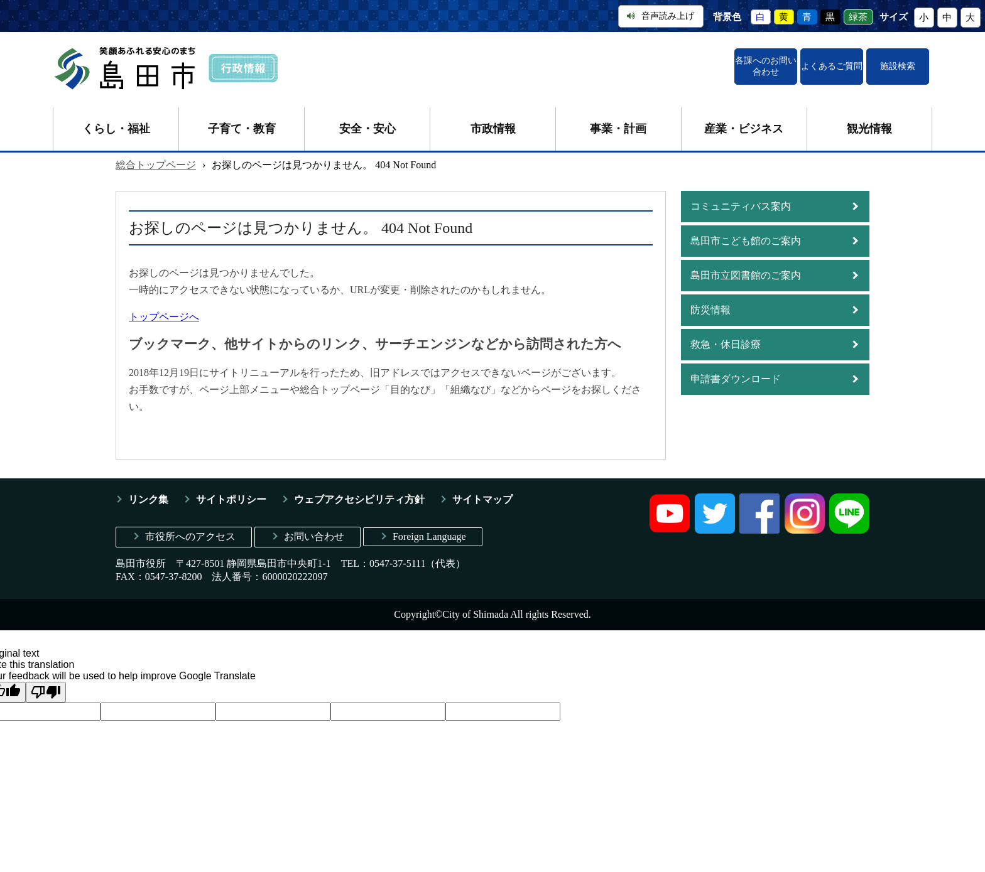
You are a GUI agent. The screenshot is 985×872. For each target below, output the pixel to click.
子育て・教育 (242, 120)
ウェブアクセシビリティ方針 (359, 491)
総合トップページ (156, 156)
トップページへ (164, 308)
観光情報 (869, 120)
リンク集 (148, 491)
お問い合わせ (314, 528)
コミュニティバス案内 (740, 198)
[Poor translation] (46, 684)
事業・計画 (618, 120)
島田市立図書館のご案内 (745, 267)
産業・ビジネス (743, 120)
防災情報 (710, 301)
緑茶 (858, 17)
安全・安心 (367, 120)
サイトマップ (482, 491)
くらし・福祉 (116, 120)
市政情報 (493, 120)
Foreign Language (429, 528)
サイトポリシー (231, 491)
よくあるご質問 (773, 62)
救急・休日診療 (725, 336)
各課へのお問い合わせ (668, 62)
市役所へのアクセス (190, 528)
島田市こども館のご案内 (745, 232)
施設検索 (878, 62)
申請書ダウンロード (735, 370)
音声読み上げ (660, 16)
